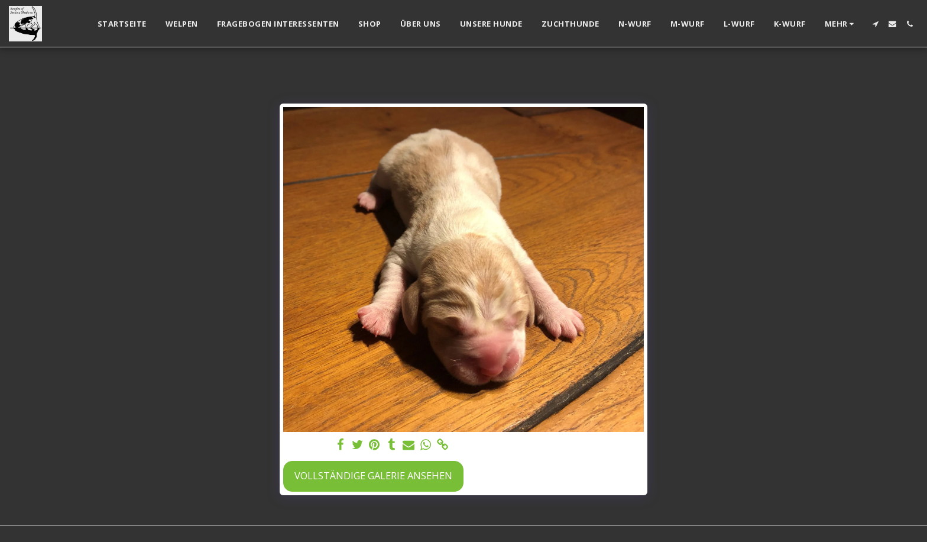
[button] (875, 24)
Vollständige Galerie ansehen (373, 475)
